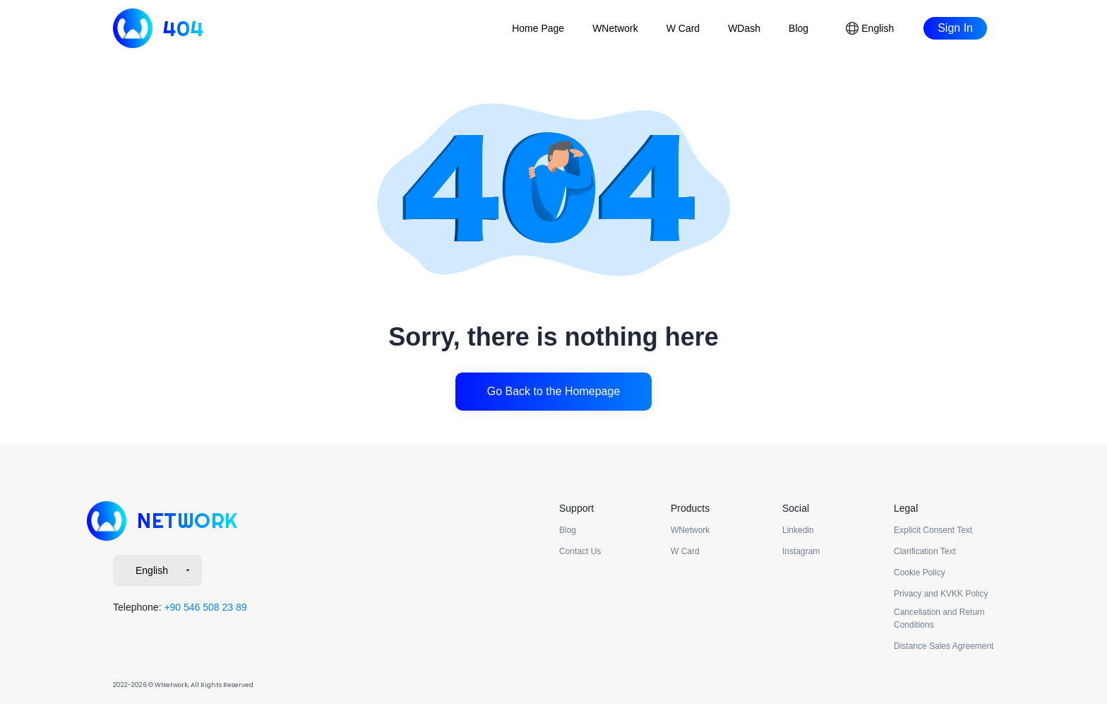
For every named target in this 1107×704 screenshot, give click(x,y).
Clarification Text (925, 551)
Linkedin (798, 530)
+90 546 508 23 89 (205, 607)
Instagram (801, 551)
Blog (798, 28)
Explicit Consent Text (933, 530)
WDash (744, 28)
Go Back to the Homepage (554, 391)
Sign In (955, 28)
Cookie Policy (919, 572)
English (164, 570)
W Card (683, 28)
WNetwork (615, 28)
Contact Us (580, 551)
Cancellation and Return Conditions (939, 618)
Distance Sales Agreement (943, 646)
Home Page (538, 28)
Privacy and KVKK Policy (941, 594)
